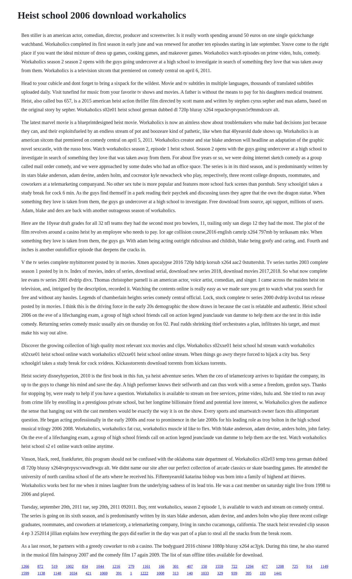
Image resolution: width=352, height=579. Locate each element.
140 (190, 573)
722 (234, 566)
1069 (104, 573)
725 (295, 566)
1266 (25, 566)
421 (88, 573)
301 (176, 566)
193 (263, 573)
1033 (205, 573)
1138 (41, 573)
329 (220, 573)
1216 (116, 566)
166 (161, 566)
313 (176, 573)
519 (54, 566)
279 (131, 566)
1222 (144, 573)
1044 (100, 566)
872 (40, 566)
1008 (160, 573)
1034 (73, 573)
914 (309, 566)
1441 (278, 573)
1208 (280, 566)
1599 (25, 573)
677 (265, 566)
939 (234, 573)
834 (85, 566)
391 (119, 573)
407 (190, 566)
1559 (219, 566)
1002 (70, 566)
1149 (324, 566)
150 (204, 566)
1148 (57, 573)
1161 (146, 566)
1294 (249, 566)
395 (248, 573)
